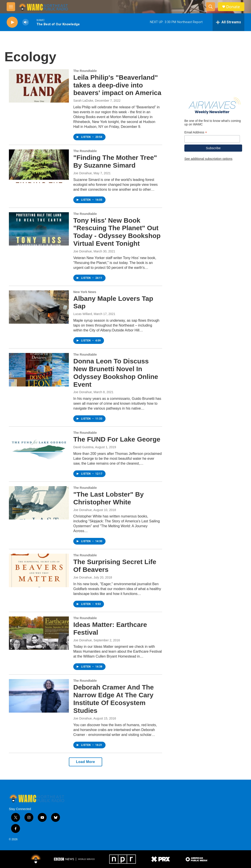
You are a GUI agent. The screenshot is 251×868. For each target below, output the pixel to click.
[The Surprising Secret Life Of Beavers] (39, 570)
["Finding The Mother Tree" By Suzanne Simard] (39, 166)
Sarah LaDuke (83, 100)
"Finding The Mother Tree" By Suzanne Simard (115, 161)
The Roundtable (85, 71)
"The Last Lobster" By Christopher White (108, 498)
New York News (84, 292)
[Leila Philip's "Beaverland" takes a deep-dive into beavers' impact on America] (39, 86)
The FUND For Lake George (116, 439)
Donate (233, 6)
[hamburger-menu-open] (11, 6)
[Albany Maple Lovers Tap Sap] (39, 307)
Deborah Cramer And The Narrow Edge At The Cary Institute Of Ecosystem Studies (113, 699)
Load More (85, 762)
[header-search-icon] (210, 6)
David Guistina (83, 447)
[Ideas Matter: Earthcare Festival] (39, 633)
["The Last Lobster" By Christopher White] (39, 502)
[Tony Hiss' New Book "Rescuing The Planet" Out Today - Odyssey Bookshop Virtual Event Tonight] (39, 229)
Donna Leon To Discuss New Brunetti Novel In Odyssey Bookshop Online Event (115, 372)
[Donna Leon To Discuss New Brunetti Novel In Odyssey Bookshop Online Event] (39, 369)
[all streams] (228, 22)
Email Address (195, 132)
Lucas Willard (82, 314)
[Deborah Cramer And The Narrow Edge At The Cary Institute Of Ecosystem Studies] (39, 695)
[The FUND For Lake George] (39, 447)
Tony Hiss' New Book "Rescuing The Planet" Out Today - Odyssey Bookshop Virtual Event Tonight (117, 232)
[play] (12, 22)
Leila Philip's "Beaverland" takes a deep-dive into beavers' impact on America (117, 85)
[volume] (25, 22)
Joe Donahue (82, 173)
